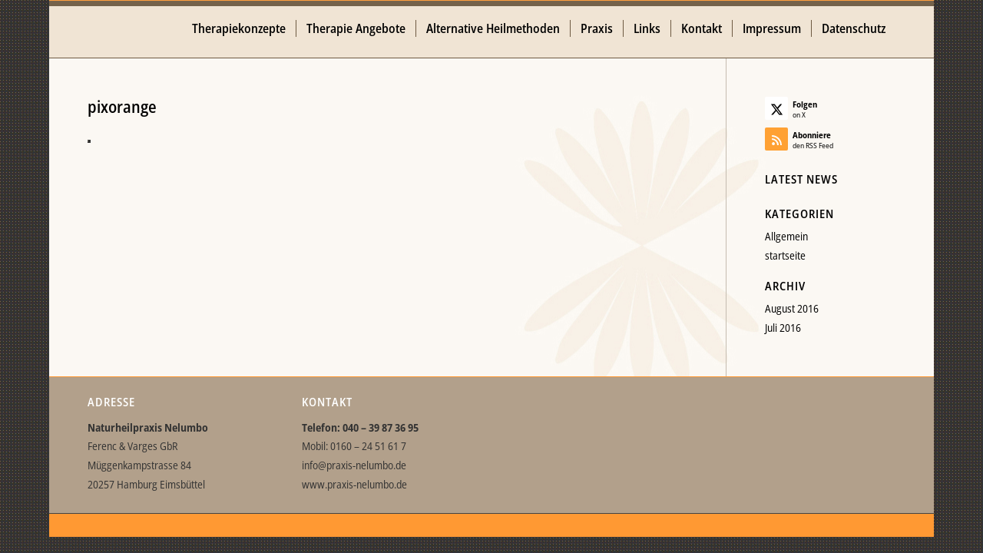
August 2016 (792, 308)
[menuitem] (239, 29)
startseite (785, 255)
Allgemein (786, 236)
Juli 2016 (783, 327)
